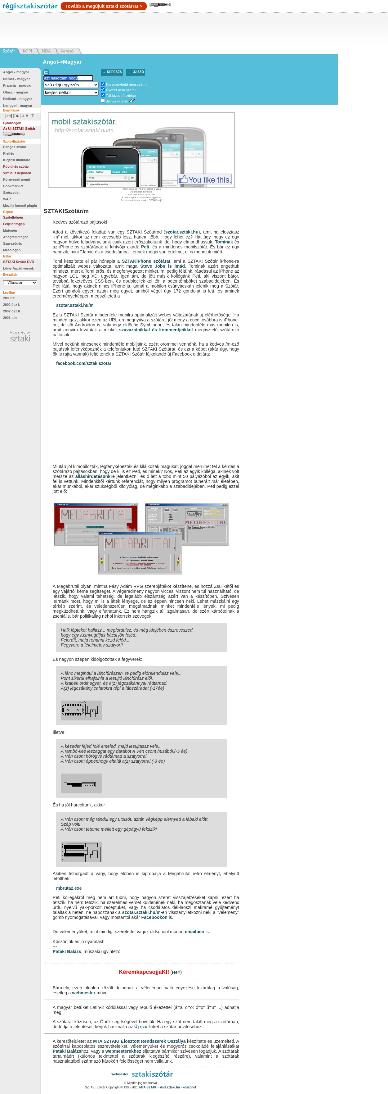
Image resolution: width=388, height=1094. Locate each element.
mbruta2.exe (69, 888)
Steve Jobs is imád (162, 266)
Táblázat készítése (121, 96)
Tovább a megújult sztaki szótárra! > (103, 6)
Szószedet (11, 192)
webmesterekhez (123, 1051)
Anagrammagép (16, 237)
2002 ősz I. (11, 304)
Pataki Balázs (67, 951)
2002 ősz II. (12, 311)
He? (176, 972)
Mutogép (10, 230)
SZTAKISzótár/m (66, 211)
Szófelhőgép (13, 217)
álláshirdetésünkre (95, 476)
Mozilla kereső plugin (20, 205)
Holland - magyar (17, 99)
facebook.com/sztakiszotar (83, 363)
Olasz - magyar (16, 92)
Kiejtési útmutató (16, 160)
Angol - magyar (16, 72)
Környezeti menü (16, 179)
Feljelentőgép (14, 224)
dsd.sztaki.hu (170, 1087)
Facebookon (154, 917)
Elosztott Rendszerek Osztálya (153, 1041)
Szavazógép (12, 243)
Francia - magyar (17, 85)
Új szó (138, 72)
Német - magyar (16, 79)
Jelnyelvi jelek (117, 101)
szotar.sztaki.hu (181, 231)
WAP (7, 199)
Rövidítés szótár (16, 166)
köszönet (189, 1087)
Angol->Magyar (62, 62)
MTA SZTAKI (106, 1041)
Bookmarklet (13, 186)
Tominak (224, 241)
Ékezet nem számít (121, 90)
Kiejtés (8, 153)
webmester (83, 992)
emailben (194, 931)
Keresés (114, 72)
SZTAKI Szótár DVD (18, 262)
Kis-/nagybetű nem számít (126, 84)
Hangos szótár (14, 147)
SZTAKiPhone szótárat (146, 261)
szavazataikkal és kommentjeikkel (156, 329)
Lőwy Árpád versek (18, 268)
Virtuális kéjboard (17, 173)
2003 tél (9, 298)
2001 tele (10, 318)
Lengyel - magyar (18, 105)
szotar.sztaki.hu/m (75, 305)
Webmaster (119, 1074)
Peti (145, 246)
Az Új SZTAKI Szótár (19, 128)
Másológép (11, 250)
